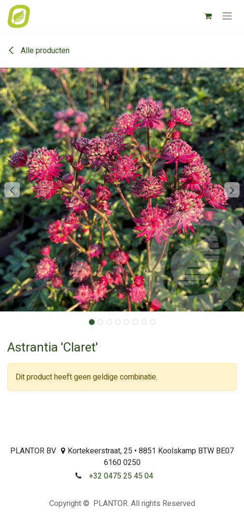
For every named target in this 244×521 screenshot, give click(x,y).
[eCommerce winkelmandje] (207, 16)
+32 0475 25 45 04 (121, 476)
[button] (12, 189)
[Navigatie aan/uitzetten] (227, 16)
